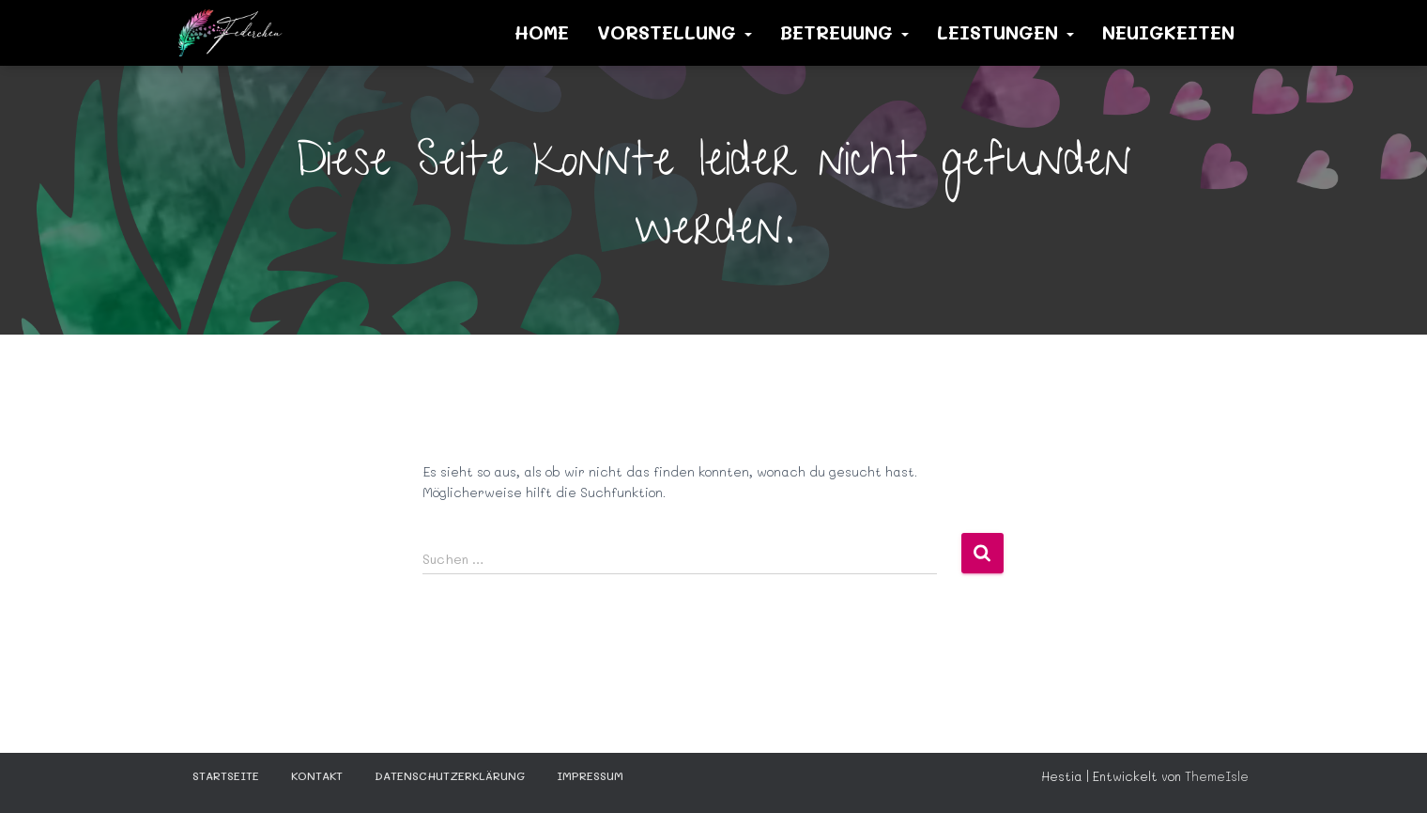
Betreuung (844, 32)
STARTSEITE (225, 775)
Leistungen (1005, 32)
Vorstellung (674, 32)
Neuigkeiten (1168, 32)
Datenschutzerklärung (450, 775)
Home (541, 32)
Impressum (590, 775)
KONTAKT (317, 775)
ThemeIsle (1217, 776)
